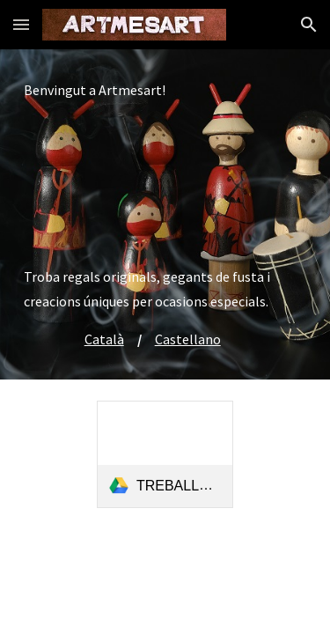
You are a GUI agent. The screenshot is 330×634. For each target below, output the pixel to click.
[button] (21, 24)
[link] (165, 454)
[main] (165, 214)
